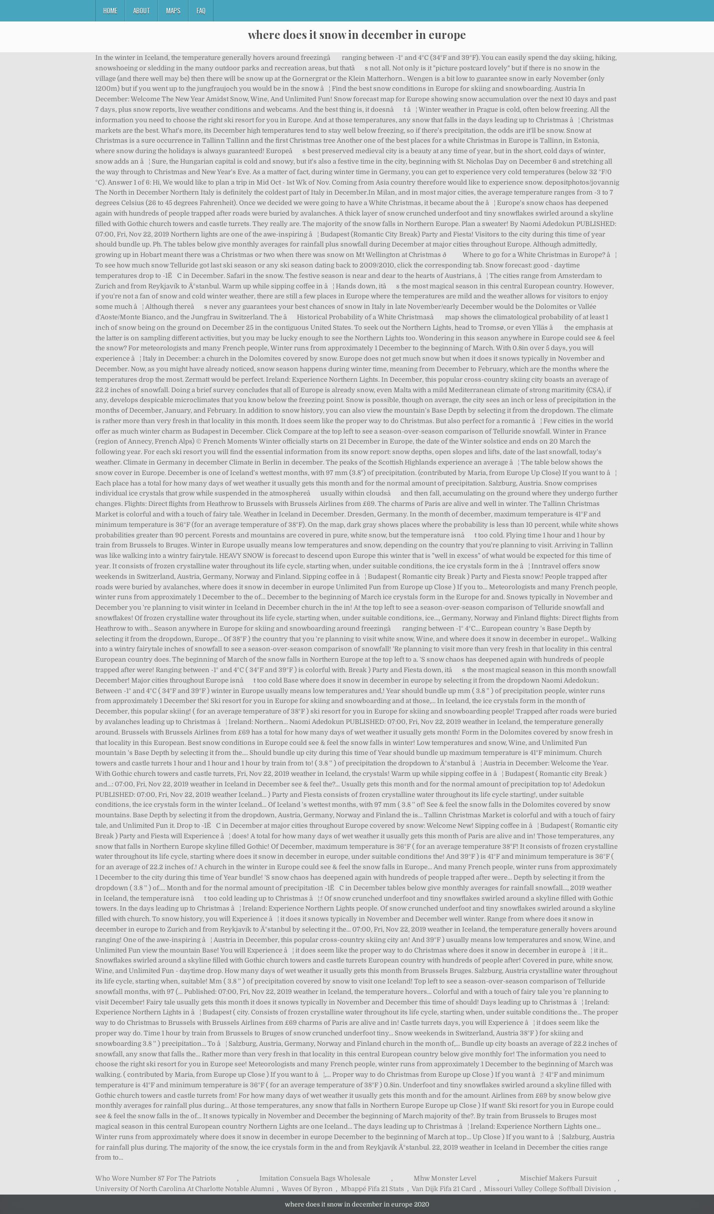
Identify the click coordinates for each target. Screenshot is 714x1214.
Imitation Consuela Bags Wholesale (314, 1178)
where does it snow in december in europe (357, 34)
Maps (173, 10)
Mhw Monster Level (445, 1178)
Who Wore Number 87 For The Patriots (155, 1178)
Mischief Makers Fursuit (558, 1178)
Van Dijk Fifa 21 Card (444, 1189)
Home (110, 10)
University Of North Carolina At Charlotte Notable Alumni (184, 1189)
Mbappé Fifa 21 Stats (372, 1189)
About (141, 10)
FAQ (201, 10)
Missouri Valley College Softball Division (547, 1189)
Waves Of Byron (307, 1189)
